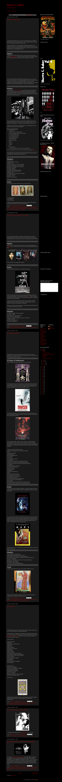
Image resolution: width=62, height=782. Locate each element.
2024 (42, 367)
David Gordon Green (21, 702)
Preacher (32, 767)
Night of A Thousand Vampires (23, 327)
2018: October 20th (11, 606)
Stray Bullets (21, 768)
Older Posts (35, 773)
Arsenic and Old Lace (24, 599)
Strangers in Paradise (15, 768)
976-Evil (18, 599)
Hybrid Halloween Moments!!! (13, 333)
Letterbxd (16, 327)
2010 (42, 388)
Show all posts (29, 14)
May (43, 350)
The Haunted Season (22, 208)
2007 (42, 392)
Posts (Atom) (14, 775)
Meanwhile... (14, 11)
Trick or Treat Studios (15, 209)
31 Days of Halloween (13, 599)
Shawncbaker (52, 328)
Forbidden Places (43, 339)
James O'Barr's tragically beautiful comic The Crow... (17, 709)
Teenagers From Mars (17, 600)
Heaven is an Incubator (42, 334)
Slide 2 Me (44, 351)
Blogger (37, 779)
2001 (42, 394)
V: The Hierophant (22, 209)
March (43, 361)
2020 (42, 373)
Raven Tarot (11, 600)
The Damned (34, 327)
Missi (8, 600)
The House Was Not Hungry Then (31, 208)
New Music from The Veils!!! (46, 358)
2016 (42, 379)
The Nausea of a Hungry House (13, 19)
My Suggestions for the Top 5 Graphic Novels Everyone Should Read (21, 741)
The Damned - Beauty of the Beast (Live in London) (17, 215)
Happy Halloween (33, 599)
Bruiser (29, 599)
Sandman (35, 767)
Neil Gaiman (28, 767)
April (43, 360)
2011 (42, 386)
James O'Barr (12, 327)
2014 (42, 382)
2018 (10, 702)
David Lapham (12, 767)
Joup (15, 735)
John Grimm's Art (43, 332)
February (44, 363)
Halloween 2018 (33, 702)
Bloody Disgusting (43, 343)
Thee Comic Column (23, 735)
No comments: (22, 205)
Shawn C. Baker (15, 5)
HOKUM (43, 356)
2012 (42, 385)
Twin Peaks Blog (43, 331)
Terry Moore (26, 768)
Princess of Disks (12, 208)
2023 (42, 369)
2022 (42, 370)
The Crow (16, 208)
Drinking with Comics (42, 338)
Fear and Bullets (28, 702)
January (43, 364)
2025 (42, 366)
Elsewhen (8, 11)
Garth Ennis (17, 767)
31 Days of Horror (15, 702)
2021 (42, 372)
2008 (42, 391)
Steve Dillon (9, 768)
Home (19, 773)
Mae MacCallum (43, 344)
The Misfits (26, 600)
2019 (42, 375)
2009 (42, 389)
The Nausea (9, 209)
